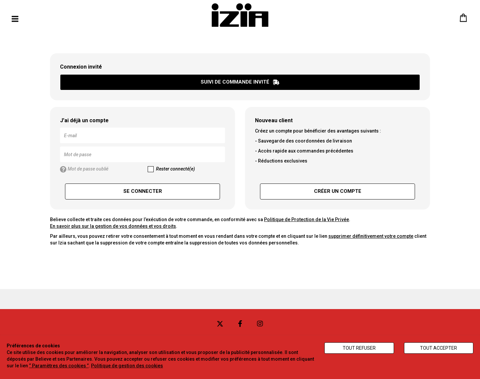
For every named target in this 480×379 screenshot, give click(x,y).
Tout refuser (359, 348)
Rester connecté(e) (171, 169)
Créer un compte (337, 191)
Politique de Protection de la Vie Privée (306, 219)
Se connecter (142, 191)
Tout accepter (438, 348)
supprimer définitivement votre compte (370, 236)
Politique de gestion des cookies (127, 365)
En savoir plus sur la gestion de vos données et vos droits (113, 226)
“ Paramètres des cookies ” (59, 365)
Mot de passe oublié (84, 169)
